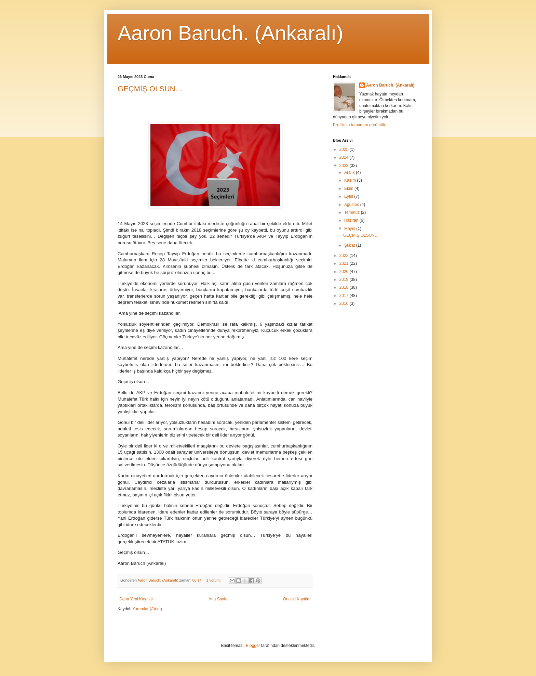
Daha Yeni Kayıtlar (136, 599)
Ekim (349, 188)
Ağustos (352, 204)
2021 (344, 263)
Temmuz (352, 212)
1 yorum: (214, 580)
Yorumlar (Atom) (147, 609)
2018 (344, 287)
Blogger (253, 645)
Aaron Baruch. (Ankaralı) (230, 33)
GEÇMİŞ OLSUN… (150, 88)
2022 (344, 255)
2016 (344, 303)
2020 (344, 271)
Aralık (350, 172)
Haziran (352, 220)
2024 (344, 157)
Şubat (350, 245)
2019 (344, 279)
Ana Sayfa (218, 599)
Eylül (349, 196)
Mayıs (350, 228)
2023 (344, 165)
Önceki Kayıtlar (297, 599)
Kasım (350, 180)
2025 (344, 149)
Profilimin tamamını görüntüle (359, 124)
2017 (344, 295)
